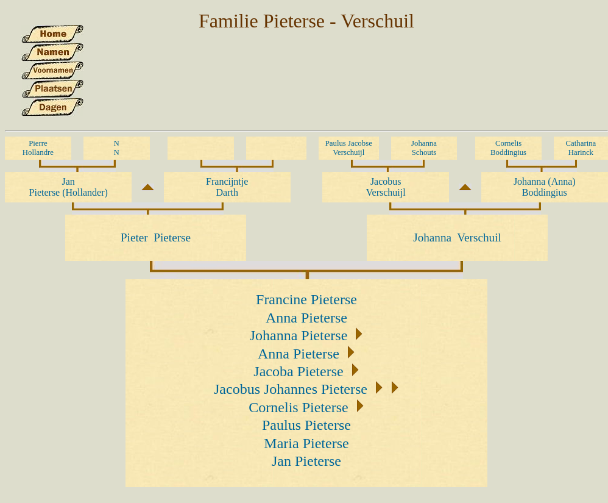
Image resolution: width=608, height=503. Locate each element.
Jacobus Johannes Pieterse (290, 389)
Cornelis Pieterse (298, 407)
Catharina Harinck (581, 148)
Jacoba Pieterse (298, 371)
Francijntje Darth (227, 187)
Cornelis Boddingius (508, 148)
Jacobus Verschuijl (386, 187)
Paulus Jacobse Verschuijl (348, 148)
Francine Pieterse (306, 299)
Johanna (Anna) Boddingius (545, 187)
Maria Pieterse (306, 443)
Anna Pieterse (306, 318)
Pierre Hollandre (38, 148)
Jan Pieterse (306, 461)
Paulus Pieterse (306, 425)
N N (116, 148)
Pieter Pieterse (156, 237)
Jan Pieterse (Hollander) (68, 187)
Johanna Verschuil (457, 237)
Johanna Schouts (424, 148)
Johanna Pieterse (299, 335)
